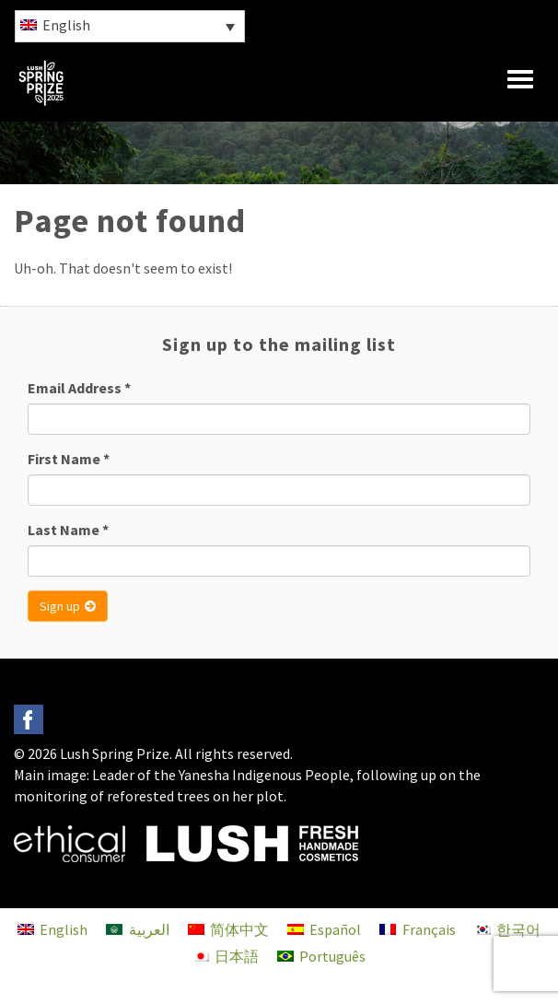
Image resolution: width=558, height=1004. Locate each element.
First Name (69, 458)
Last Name (68, 529)
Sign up (68, 606)
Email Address (79, 388)
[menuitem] (130, 26)
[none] (129, 26)
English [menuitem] (66, 25)
